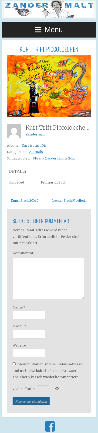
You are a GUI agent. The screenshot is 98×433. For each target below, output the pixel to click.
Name (19, 307)
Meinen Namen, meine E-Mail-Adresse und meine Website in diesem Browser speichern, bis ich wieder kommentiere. (47, 370)
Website (19, 345)
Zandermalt (35, 134)
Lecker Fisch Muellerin (69, 201)
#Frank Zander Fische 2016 (54, 158)
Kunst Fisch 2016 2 (25, 201)
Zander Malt (49, 9)
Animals (36, 152)
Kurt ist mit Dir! (34, 145)
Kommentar (23, 253)
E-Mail (19, 326)
